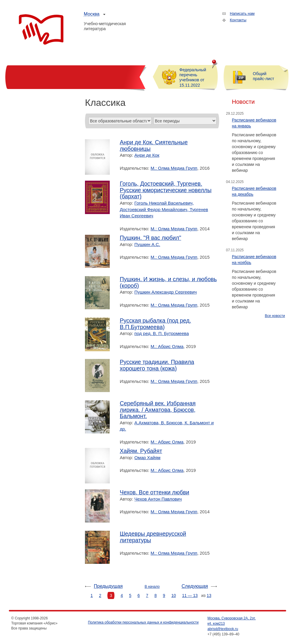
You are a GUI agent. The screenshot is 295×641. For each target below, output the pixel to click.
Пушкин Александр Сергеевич (166, 291)
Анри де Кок (147, 155)
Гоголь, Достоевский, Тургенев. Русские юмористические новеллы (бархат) (166, 190)
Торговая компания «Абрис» (41, 29)
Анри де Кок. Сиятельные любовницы (154, 145)
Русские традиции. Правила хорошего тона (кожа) (157, 365)
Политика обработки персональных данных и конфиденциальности (143, 622)
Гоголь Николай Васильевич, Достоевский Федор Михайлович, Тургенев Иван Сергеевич (164, 209)
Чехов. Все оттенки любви (154, 492)
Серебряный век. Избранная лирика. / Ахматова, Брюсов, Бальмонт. (158, 409)
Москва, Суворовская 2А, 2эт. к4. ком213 (231, 621)
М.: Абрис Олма (167, 346)
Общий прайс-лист (263, 76)
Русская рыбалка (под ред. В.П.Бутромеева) (155, 324)
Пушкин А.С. (147, 244)
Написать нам (242, 13)
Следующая (195, 586)
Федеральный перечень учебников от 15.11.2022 (192, 77)
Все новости (275, 316)
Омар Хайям (147, 457)
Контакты (238, 20)
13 (209, 595)
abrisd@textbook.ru (222, 629)
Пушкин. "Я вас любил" (150, 238)
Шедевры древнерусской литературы (153, 537)
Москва (91, 14)
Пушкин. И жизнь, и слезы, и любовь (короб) (168, 282)
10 (173, 595)
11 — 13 (190, 595)
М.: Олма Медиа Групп (174, 168)
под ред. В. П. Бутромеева (162, 333)
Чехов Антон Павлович (158, 498)
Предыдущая (108, 586)
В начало (152, 587)
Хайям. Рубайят (141, 451)
